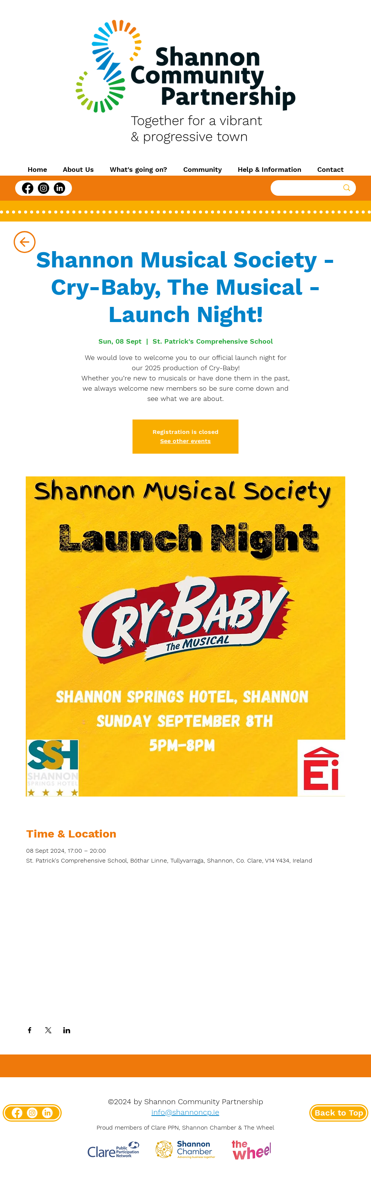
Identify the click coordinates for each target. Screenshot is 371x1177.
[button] (78, 169)
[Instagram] (43, 188)
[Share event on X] (48, 1030)
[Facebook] (27, 188)
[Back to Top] (338, 1112)
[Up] (24, 242)
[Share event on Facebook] (29, 1030)
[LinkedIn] (59, 188)
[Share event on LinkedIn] (66, 1030)
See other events (185, 441)
